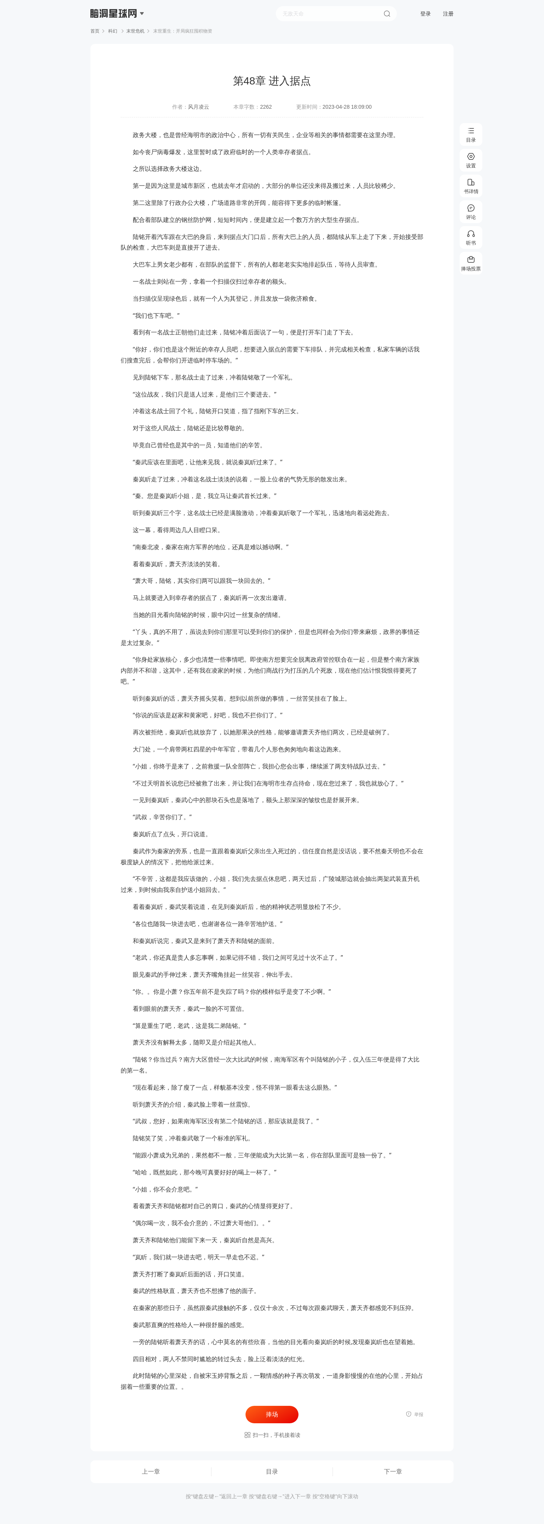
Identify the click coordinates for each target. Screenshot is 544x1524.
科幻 (113, 31)
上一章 (151, 1471)
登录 (425, 14)
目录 (272, 1471)
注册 (448, 14)
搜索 (387, 13)
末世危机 (135, 31)
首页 (94, 31)
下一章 (393, 1471)
